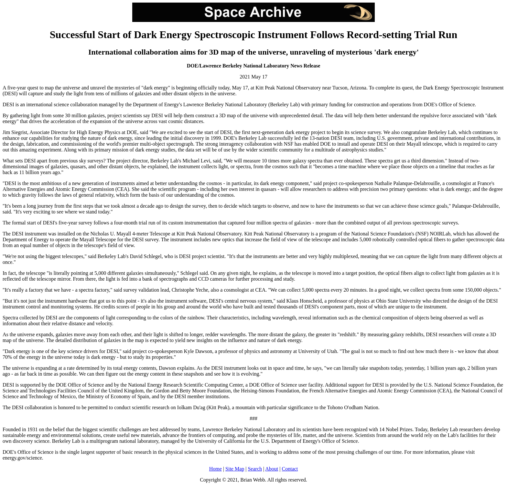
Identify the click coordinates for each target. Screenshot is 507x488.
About (271, 469)
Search (255, 469)
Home (215, 469)
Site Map (234, 469)
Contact (290, 469)
